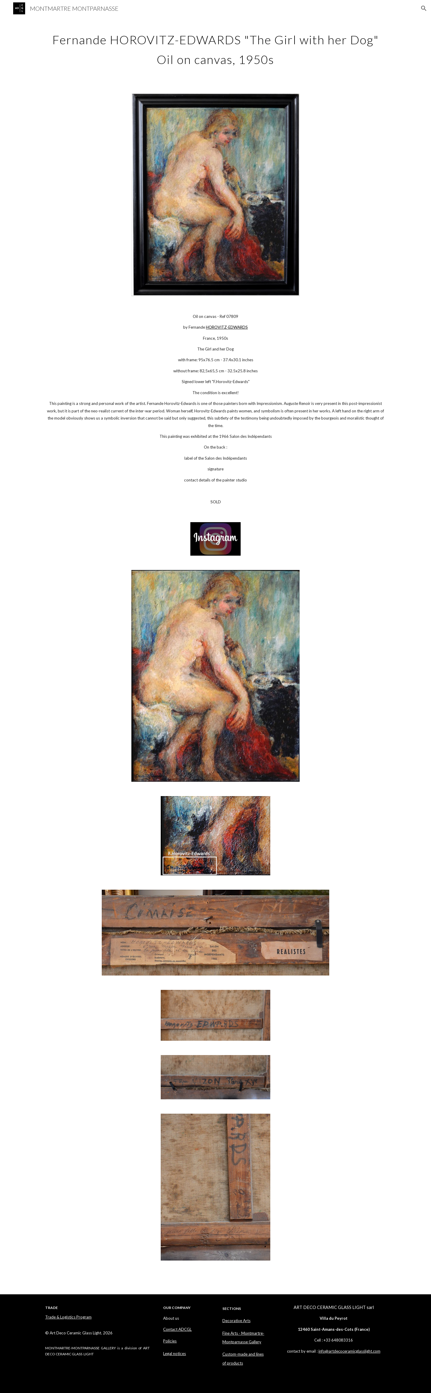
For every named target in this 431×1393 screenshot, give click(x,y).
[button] (424, 8)
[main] (215, 47)
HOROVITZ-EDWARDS (227, 327)
